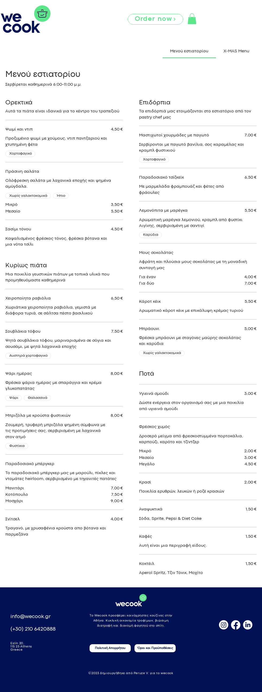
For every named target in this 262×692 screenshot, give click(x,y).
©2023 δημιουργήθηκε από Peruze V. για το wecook (130, 673)
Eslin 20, (17, 643)
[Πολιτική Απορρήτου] (110, 648)
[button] (191, 18)
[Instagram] (223, 625)
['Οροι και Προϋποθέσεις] (155, 648)
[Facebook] (235, 625)
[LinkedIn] (247, 625)
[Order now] (155, 19)
